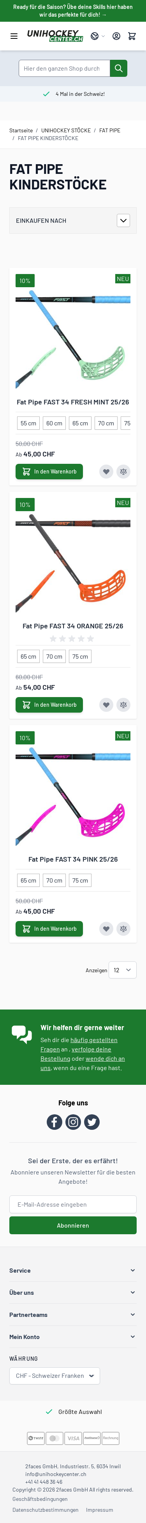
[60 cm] (54, 421)
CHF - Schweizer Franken (55, 1376)
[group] (73, 639)
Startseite (21, 130)
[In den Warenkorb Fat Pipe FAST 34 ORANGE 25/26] (49, 705)
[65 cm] (80, 421)
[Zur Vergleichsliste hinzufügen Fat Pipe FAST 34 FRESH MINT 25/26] (123, 472)
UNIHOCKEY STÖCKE (66, 130)
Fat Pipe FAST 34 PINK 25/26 (73, 859)
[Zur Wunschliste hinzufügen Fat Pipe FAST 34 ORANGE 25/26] (106, 705)
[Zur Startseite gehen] (55, 36)
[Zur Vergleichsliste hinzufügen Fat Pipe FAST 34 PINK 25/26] (123, 929)
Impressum (99, 1509)
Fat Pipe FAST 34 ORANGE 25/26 (73, 625)
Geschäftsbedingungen (40, 1498)
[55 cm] (28, 421)
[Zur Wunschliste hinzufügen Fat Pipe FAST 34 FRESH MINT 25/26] (106, 472)
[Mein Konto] (116, 36)
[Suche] (118, 68)
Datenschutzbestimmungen (45, 1509)
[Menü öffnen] (14, 36)
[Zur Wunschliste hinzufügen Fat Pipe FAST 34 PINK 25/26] (106, 929)
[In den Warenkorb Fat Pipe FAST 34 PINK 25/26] (49, 929)
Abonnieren (73, 1225)
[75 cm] (80, 655)
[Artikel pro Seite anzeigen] (123, 969)
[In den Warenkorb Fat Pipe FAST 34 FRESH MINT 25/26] (49, 471)
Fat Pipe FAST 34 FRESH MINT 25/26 (73, 401)
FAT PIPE (109, 130)
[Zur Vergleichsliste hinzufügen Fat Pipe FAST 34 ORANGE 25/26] (123, 705)
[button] (73, 1270)
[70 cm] (106, 421)
